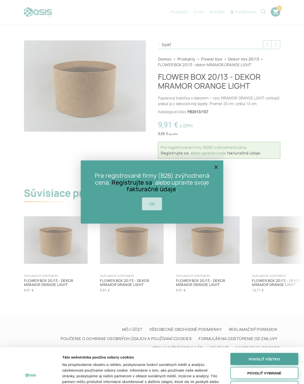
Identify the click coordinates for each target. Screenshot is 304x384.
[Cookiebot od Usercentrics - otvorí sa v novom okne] (31, 374)
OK (152, 203)
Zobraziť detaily (249, 375)
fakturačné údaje (151, 189)
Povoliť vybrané (264, 340)
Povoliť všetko (264, 326)
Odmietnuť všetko (264, 354)
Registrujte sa (132, 182)
